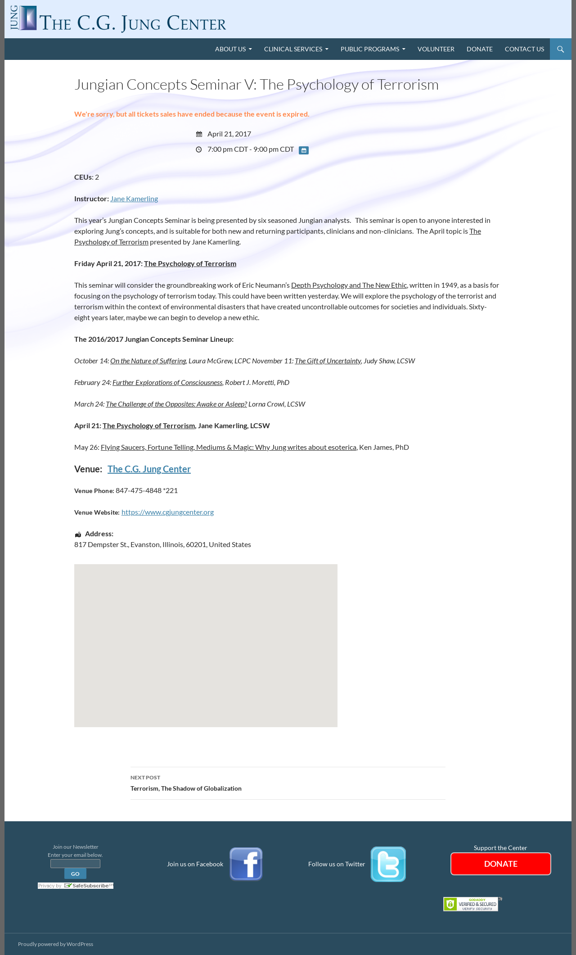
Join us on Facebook (195, 863)
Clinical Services (293, 49)
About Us (230, 49)
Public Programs (370, 49)
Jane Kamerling (134, 198)
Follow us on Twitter (336, 863)
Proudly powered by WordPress (55, 944)
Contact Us (524, 49)
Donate (480, 49)
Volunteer (436, 49)
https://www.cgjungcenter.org (168, 511)
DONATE (501, 864)
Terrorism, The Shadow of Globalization (288, 782)
